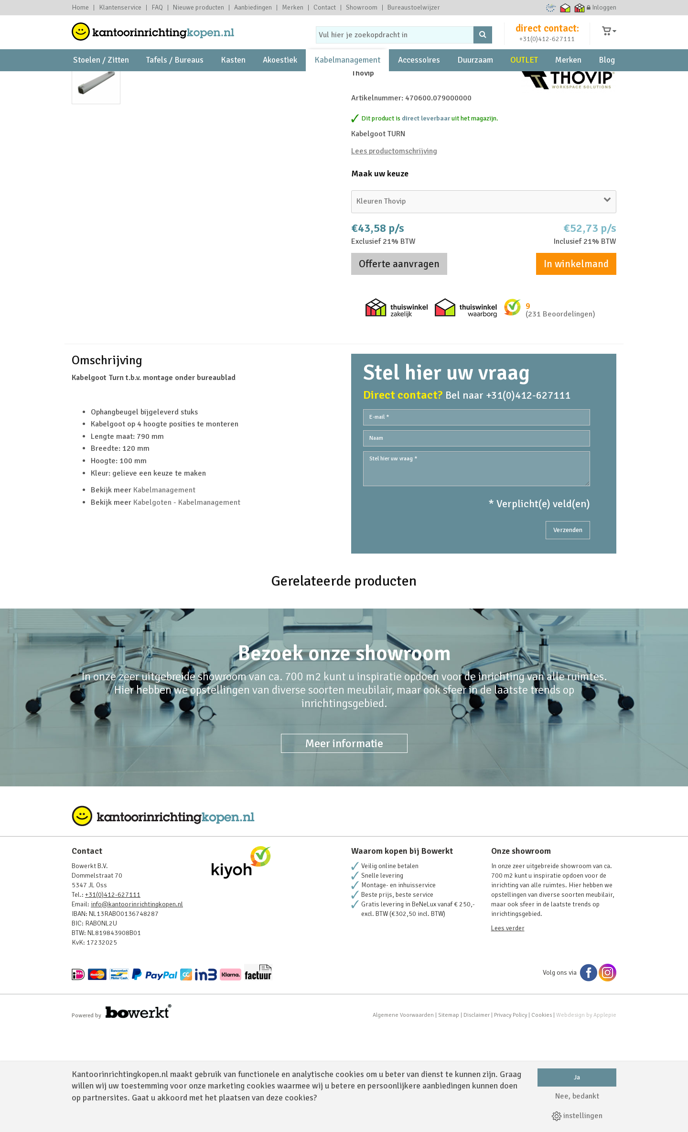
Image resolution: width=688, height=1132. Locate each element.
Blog (607, 77)
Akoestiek (280, 77)
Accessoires (419, 77)
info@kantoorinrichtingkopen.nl (137, 1005)
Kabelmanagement (347, 77)
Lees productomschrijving (394, 215)
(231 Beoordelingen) (560, 378)
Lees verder (508, 1029)
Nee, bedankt (577, 1096)
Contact (324, 8)
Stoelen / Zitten (101, 77)
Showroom (361, 8)
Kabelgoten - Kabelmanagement (186, 603)
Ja (577, 1077)
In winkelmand (576, 328)
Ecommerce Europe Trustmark (551, 7)
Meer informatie (344, 844)
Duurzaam (475, 77)
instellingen (577, 1116)
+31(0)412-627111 (547, 46)
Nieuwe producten (198, 8)
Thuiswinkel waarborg (565, 7)
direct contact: (547, 35)
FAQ (157, 8)
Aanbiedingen (253, 8)
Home (80, 8)
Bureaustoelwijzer (413, 8)
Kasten (233, 77)
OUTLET (524, 77)
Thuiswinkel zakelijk (580, 7)
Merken (292, 8)
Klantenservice (120, 8)
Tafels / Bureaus (175, 77)
